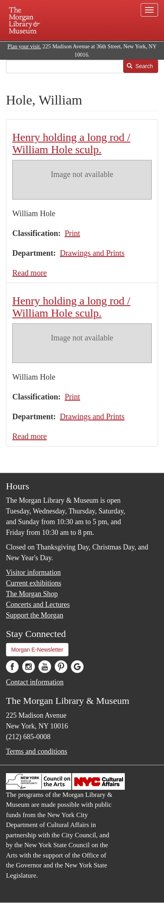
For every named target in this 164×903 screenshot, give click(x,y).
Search (140, 66)
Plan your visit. (24, 46)
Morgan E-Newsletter (37, 649)
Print (72, 233)
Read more (29, 272)
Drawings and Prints (92, 253)
